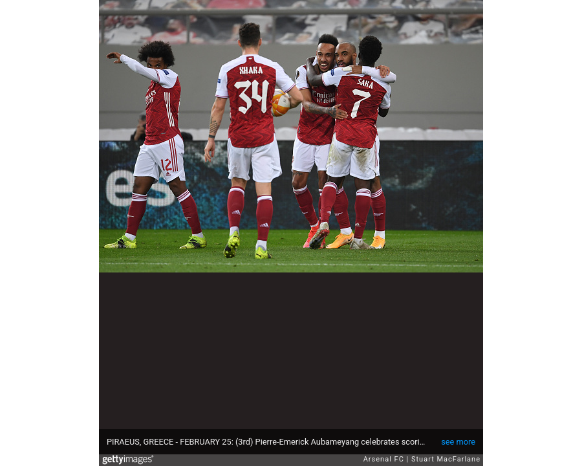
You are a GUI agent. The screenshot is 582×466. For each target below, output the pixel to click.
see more (458, 442)
